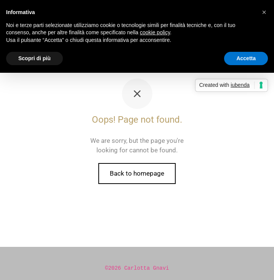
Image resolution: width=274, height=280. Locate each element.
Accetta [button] (246, 58)
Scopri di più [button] (34, 58)
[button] (264, 12)
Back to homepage (137, 173)
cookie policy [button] (155, 32)
